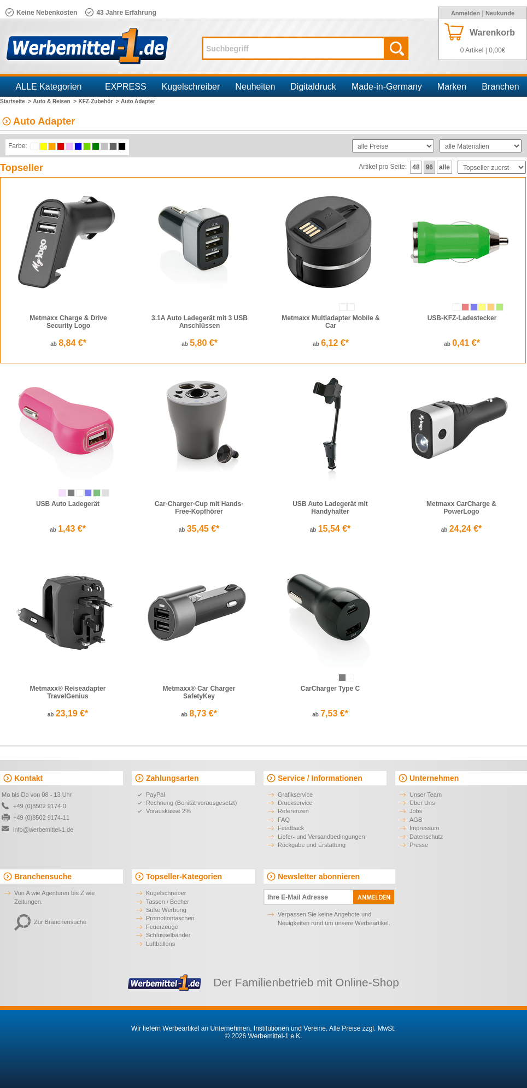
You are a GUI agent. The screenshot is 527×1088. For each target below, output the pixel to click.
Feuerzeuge (162, 927)
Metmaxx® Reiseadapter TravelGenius (68, 692)
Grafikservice (295, 794)
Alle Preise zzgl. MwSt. (362, 1028)
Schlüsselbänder (168, 935)
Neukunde (499, 13)
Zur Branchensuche (50, 922)
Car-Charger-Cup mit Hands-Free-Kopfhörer (199, 507)
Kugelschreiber (191, 86)
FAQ (284, 819)
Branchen (500, 86)
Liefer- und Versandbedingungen (321, 836)
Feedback (291, 828)
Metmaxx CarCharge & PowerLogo (461, 507)
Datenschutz (426, 836)
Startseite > (15, 101)
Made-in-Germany (387, 86)
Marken (451, 86)
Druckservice (295, 802)
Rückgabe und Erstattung (312, 845)
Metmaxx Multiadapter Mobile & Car (330, 322)
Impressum (424, 828)
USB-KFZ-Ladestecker (462, 318)
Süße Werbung (166, 910)
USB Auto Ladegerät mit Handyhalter (330, 507)
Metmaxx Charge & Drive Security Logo (68, 322)
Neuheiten (255, 86)
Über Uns (422, 802)
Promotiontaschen (170, 918)
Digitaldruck (313, 86)
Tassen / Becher (167, 901)
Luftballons (160, 943)
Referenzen (293, 811)
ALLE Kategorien (49, 86)
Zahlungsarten (172, 778)
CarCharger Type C (330, 688)
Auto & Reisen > (55, 101)
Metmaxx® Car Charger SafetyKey (199, 692)
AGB (415, 819)
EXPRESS (126, 86)
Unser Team (425, 794)
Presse (418, 845)
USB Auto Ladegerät (67, 504)
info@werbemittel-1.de (43, 829)
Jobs (415, 811)
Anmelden (465, 13)
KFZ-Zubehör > (98, 101)
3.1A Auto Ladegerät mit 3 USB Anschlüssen (199, 322)
